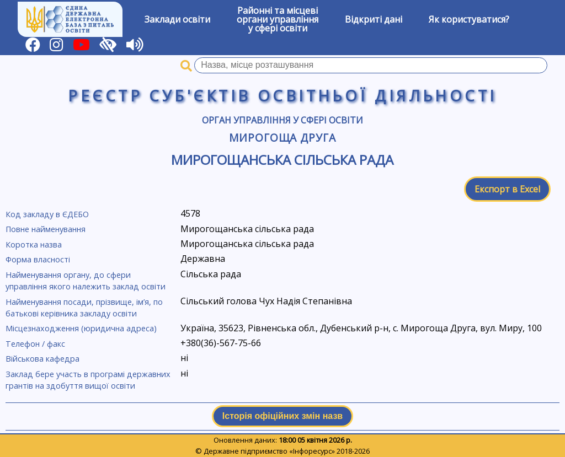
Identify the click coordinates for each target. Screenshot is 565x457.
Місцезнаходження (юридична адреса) (81, 328)
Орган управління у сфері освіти (282, 120)
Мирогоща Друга (282, 137)
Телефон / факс (35, 343)
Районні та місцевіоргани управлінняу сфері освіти (277, 19)
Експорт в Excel (507, 189)
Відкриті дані (373, 19)
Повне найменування (46, 229)
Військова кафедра (42, 358)
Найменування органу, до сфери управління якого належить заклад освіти (86, 281)
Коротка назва (34, 244)
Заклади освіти (177, 19)
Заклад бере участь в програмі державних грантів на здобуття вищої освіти (88, 380)
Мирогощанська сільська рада (282, 159)
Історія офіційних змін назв (282, 416)
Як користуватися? (469, 19)
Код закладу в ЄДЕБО (47, 214)
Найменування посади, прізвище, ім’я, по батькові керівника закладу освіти (84, 308)
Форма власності (38, 259)
